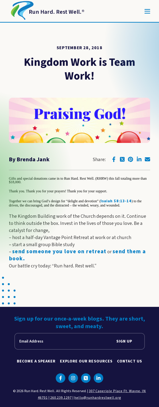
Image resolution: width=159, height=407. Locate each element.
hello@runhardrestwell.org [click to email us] (97, 397)
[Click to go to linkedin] (139, 159)
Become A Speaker (36, 361)
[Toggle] (147, 11)
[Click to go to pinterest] (130, 159)
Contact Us (129, 361)
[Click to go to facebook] (113, 159)
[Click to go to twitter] (122, 159)
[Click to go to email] (147, 159)
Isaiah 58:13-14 (116, 201)
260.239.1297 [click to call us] (61, 397)
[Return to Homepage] (46, 11)
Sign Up (124, 341)
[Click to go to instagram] (73, 378)
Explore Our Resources (86, 361)
